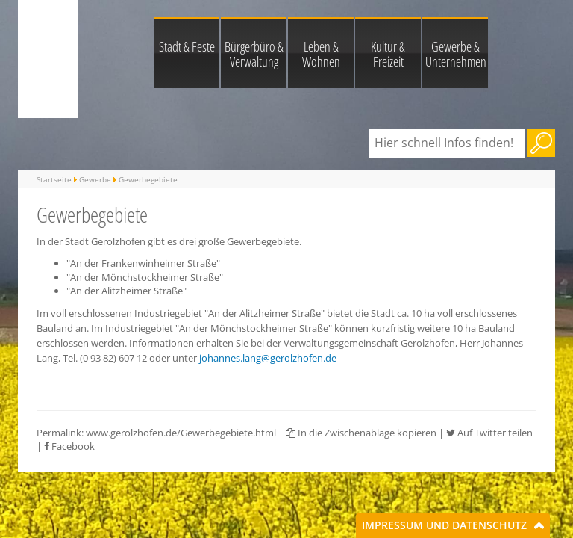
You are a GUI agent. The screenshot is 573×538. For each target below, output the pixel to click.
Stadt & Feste (187, 46)
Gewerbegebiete (148, 179)
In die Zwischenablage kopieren (361, 432)
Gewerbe (95, 179)
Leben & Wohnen (321, 53)
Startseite (54, 179)
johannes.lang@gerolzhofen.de (267, 358)
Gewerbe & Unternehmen (455, 53)
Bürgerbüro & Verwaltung (254, 53)
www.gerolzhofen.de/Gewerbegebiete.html (181, 432)
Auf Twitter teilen (489, 432)
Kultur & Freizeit (388, 53)
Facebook (69, 446)
